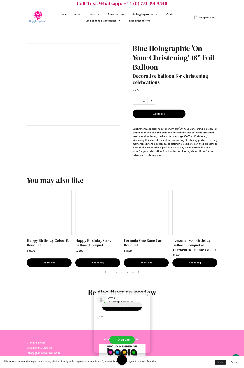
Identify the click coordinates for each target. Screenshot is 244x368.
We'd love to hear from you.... (122, 339)
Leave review (122, 306)
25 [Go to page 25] (133, 272)
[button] (122, 360)
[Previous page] (105, 272)
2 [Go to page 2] (116, 272)
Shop (92, 14)
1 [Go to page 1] (110, 272)
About (78, 14)
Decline (234, 362)
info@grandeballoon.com (43, 354)
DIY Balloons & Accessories (101, 20)
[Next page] (139, 272)
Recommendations (139, 20)
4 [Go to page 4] (127, 272)
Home (63, 14)
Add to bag (159, 113)
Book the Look (116, 14)
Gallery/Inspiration (142, 14)
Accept (220, 362)
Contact (171, 14)
